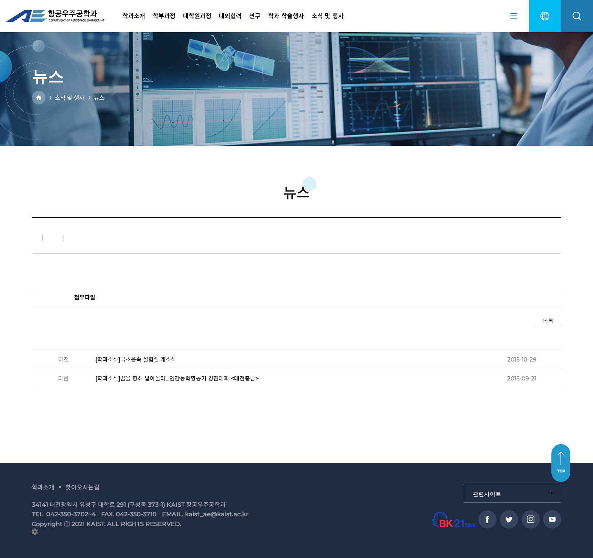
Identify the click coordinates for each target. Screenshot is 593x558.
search (577, 16)
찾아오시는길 (82, 487)
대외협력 (230, 16)
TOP (561, 471)
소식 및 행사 (328, 16)
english (545, 16)
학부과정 (164, 16)
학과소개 (134, 16)
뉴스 (99, 97)
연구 (255, 16)
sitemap (514, 16)
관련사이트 (463, 484)
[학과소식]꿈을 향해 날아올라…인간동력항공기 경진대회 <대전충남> (177, 378)
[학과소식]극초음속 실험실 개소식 (135, 359)
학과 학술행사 (286, 16)
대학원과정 (197, 16)
